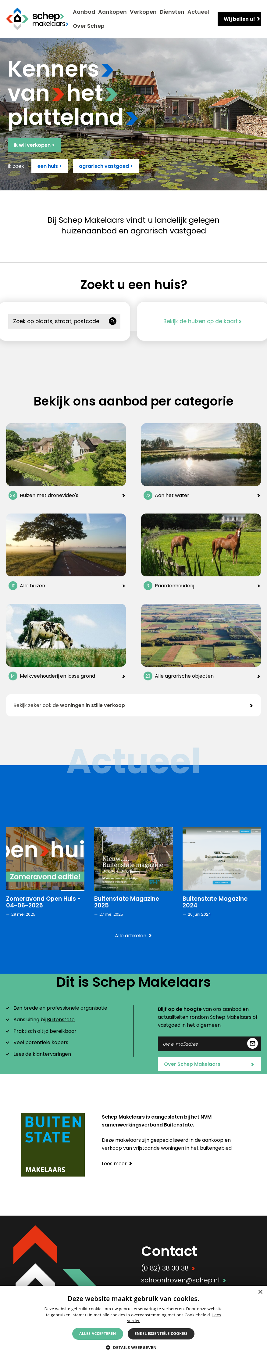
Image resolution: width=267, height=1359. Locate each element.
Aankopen (112, 12)
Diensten (172, 12)
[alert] (133, 1322)
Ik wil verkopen (34, 145)
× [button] (260, 1292)
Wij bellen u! (242, 19)
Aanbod (84, 12)
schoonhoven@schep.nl (183, 1280)
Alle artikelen (133, 935)
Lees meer (117, 1163)
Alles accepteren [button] (97, 1333)
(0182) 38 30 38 (168, 1268)
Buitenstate (61, 1019)
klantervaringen (52, 1054)
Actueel (198, 12)
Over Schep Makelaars (209, 1064)
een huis (49, 166)
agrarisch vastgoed (106, 166)
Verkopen (143, 12)
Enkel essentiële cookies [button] (161, 1333)
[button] (133, 1347)
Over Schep (89, 26)
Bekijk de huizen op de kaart (202, 321)
